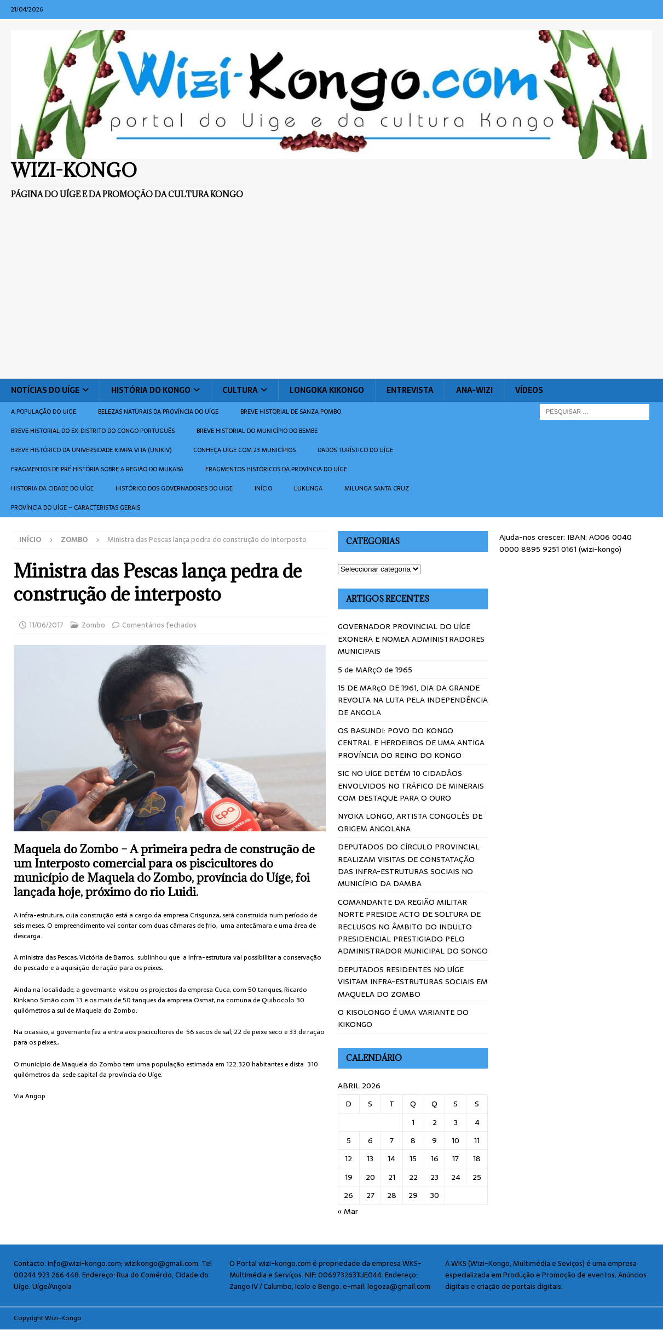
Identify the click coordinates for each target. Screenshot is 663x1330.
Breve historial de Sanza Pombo (290, 411)
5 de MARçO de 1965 (375, 670)
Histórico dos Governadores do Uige (174, 488)
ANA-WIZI (474, 390)
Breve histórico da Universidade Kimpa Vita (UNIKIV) (91, 450)
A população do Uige (43, 411)
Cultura (240, 390)
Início (263, 488)
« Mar (348, 1211)
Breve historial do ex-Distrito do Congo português (93, 431)
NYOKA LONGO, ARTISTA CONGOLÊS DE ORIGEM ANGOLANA (410, 822)
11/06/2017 (46, 625)
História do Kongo (151, 390)
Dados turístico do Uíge (355, 450)
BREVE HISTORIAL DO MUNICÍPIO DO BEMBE (257, 431)
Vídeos (529, 390)
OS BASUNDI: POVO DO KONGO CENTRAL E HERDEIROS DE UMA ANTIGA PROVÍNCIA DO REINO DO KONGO (411, 742)
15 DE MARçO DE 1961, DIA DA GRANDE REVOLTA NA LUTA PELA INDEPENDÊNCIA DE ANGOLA (413, 700)
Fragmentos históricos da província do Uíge (276, 469)
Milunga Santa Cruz (376, 488)
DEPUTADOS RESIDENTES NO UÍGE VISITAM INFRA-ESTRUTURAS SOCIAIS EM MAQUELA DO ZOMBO (413, 981)
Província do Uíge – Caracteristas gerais (75, 507)
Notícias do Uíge (45, 390)
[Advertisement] (331, 296)
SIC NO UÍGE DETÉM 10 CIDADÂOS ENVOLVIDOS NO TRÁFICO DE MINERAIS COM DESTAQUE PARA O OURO (411, 785)
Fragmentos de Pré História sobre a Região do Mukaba (97, 469)
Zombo (93, 625)
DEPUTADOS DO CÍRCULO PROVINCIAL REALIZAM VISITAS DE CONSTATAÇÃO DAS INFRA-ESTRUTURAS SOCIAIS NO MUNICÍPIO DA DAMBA (409, 865)
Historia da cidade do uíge (52, 488)
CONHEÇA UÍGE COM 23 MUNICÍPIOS (244, 450)
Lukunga (308, 488)
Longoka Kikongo (327, 390)
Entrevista (410, 390)
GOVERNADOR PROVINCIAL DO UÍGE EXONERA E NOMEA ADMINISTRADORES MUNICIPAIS (411, 638)
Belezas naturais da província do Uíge (158, 411)
